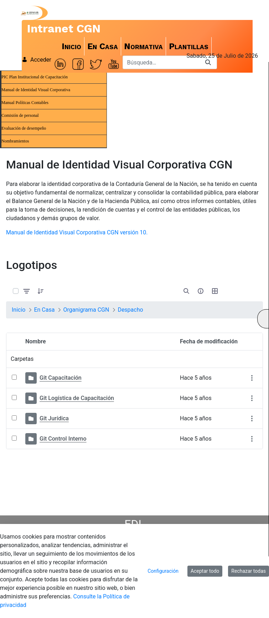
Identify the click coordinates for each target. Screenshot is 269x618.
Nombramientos (15, 141)
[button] (40, 291)
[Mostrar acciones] (251, 378)
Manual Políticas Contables (24, 102)
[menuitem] (71, 46)
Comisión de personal (20, 115)
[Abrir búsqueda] (186, 291)
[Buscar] (161, 62)
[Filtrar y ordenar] (26, 290)
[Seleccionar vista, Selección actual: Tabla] (215, 291)
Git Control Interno (63, 438)
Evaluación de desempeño (23, 128)
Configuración (163, 571)
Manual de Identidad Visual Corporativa (35, 89)
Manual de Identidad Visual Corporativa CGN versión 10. (77, 232)
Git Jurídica (54, 418)
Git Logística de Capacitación (77, 398)
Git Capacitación (61, 377)
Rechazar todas (248, 571)
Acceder (36, 59)
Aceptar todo (205, 571)
